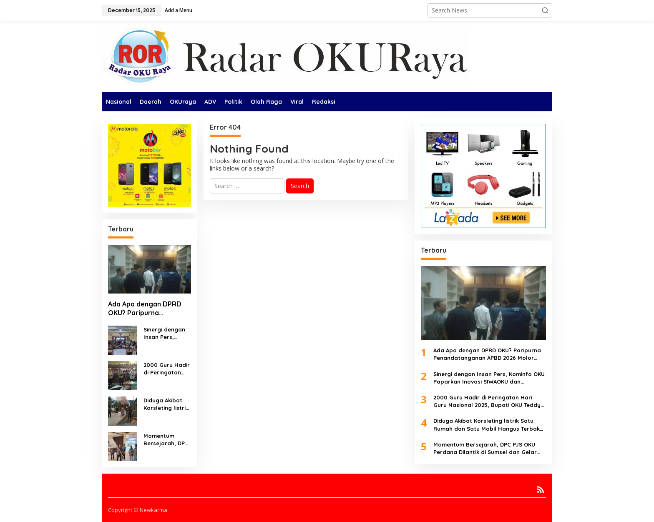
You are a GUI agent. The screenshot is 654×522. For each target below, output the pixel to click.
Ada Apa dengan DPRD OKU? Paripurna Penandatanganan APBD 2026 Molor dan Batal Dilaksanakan (147, 308)
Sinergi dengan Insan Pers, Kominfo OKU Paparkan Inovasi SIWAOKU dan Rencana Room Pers (166, 333)
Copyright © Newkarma (137, 510)
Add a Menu (178, 10)
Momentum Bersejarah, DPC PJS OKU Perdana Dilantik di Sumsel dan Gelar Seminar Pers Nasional (166, 439)
